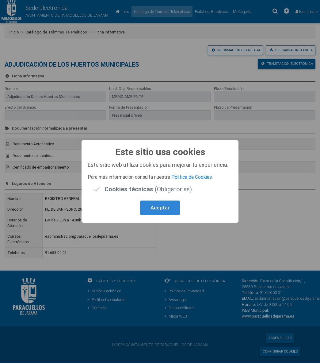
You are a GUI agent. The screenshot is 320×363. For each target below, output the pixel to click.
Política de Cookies (191, 177)
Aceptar (160, 207)
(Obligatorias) (148, 189)
